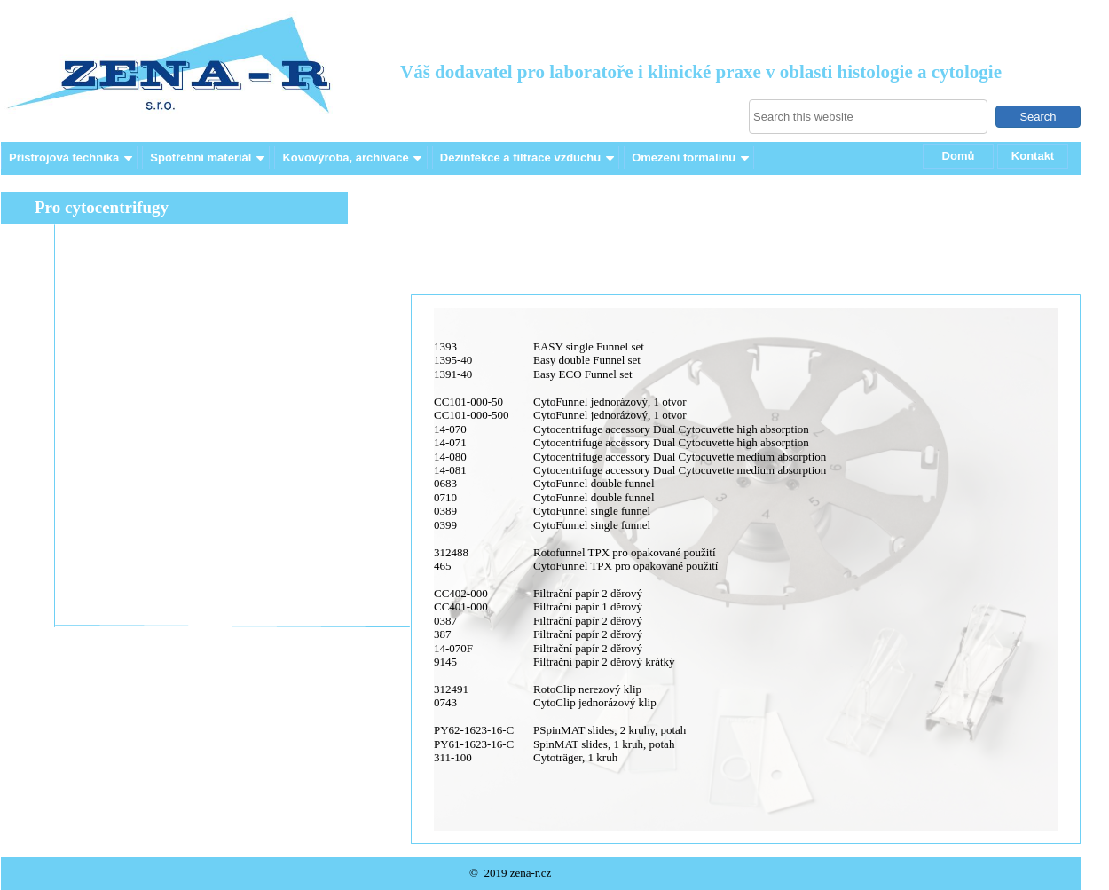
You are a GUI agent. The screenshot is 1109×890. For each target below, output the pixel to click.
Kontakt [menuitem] (1032, 155)
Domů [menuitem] (958, 155)
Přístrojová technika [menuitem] (72, 158)
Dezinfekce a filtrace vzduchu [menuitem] (528, 158)
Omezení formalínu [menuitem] (691, 158)
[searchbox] (868, 116)
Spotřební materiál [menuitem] (208, 158)
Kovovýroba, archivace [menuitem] (353, 158)
